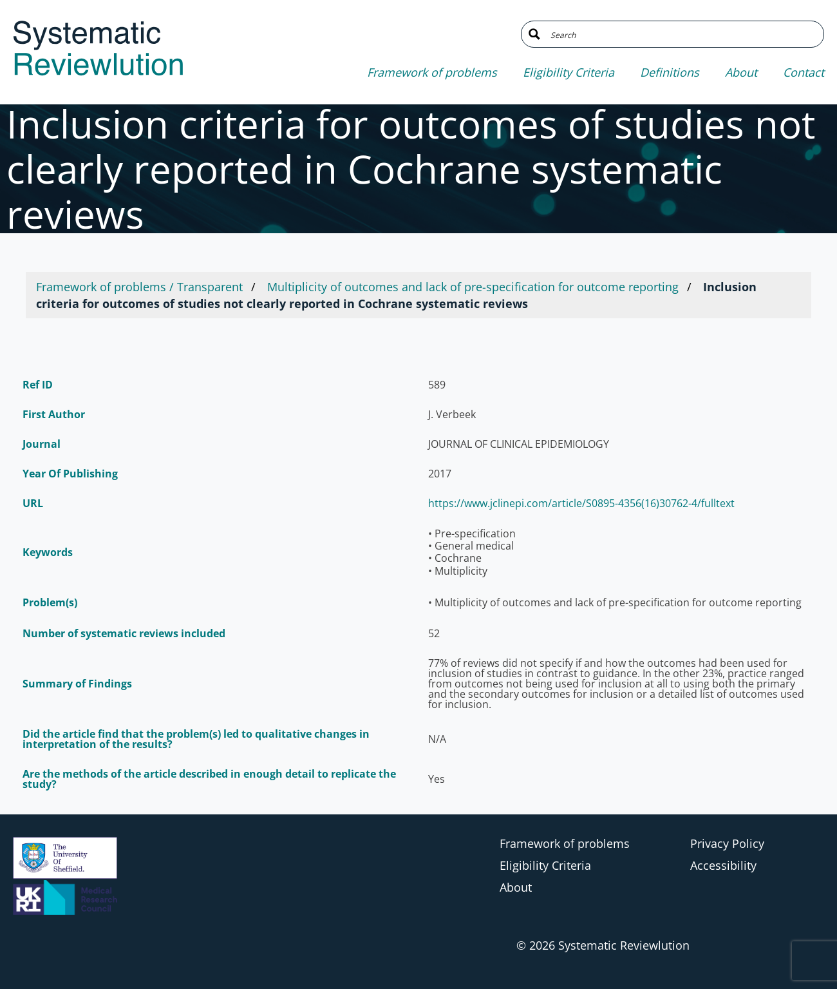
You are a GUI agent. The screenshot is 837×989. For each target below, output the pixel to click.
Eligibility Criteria (568, 72)
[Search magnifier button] (534, 34)
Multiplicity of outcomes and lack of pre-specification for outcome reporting (473, 286)
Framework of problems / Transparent (139, 286)
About (741, 72)
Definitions (669, 72)
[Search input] (682, 34)
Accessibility (723, 865)
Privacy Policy (727, 843)
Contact (803, 72)
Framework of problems (432, 72)
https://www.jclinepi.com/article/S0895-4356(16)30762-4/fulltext (581, 503)
